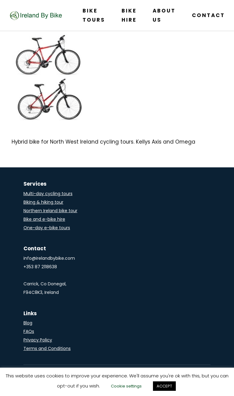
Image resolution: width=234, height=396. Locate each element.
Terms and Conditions (47, 348)
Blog (27, 323)
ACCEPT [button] (164, 386)
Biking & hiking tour (43, 202)
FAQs (28, 331)
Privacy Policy (37, 340)
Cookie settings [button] (126, 386)
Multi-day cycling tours (48, 194)
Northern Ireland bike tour (50, 211)
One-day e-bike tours (46, 228)
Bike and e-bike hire (44, 219)
